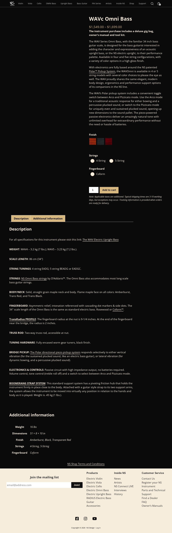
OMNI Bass (51, 3)
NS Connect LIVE (124, 486)
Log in (98, 528)
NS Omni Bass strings (34, 278)
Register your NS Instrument (152, 484)
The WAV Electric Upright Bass (101, 239)
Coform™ (118, 309)
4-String (100, 160)
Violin (20, 3)
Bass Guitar (82, 3)
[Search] (152, 3)
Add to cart (109, 190)
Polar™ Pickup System (102, 71)
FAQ (144, 502)
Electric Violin (94, 478)
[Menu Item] (12, 3)
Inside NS (120, 3)
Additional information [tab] (47, 218)
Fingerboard (97, 168)
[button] (92, 141)
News (117, 478)
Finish (92, 134)
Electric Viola (94, 482)
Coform (100, 174)
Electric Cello (94, 486)
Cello (39, 3)
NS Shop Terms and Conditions (86, 464)
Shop (131, 3)
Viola (30, 3)
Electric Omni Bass (97, 490)
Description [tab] (21, 218)
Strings (93, 155)
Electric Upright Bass (98, 494)
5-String (119, 160)
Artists (109, 3)
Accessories (93, 505)
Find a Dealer (150, 498)
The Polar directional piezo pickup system (55, 352)
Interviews (120, 490)
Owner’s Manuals (152, 505)
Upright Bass (66, 3)
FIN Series (96, 3)
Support (142, 3)
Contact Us (148, 478)
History (118, 494)
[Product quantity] (93, 190)
